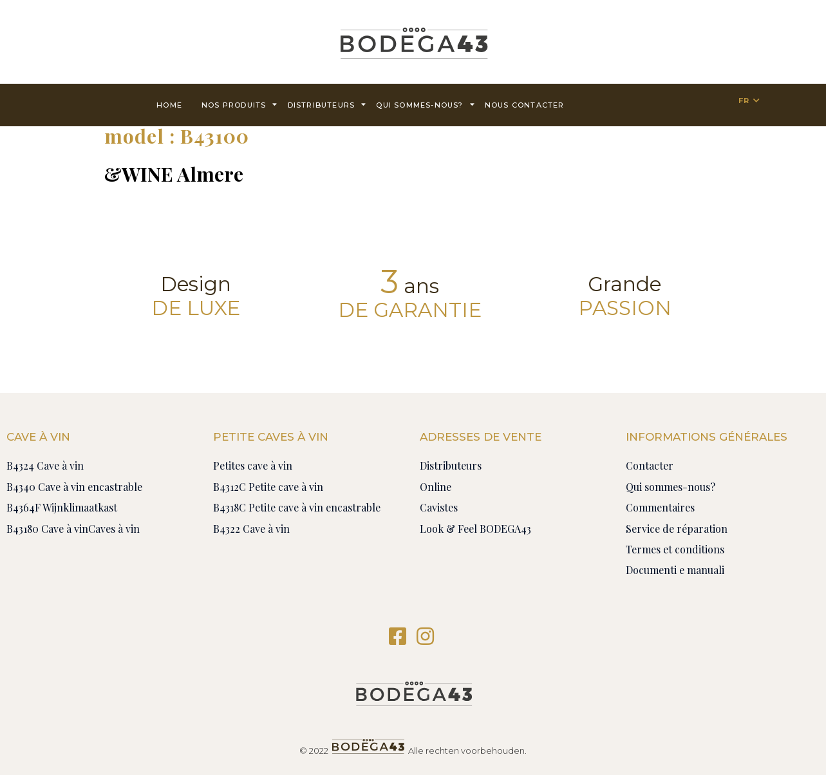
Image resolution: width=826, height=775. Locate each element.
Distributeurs (327, 104)
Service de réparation (676, 528)
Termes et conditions (675, 549)
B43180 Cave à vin (47, 528)
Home (169, 105)
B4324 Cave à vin (45, 465)
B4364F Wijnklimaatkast (61, 507)
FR (743, 100)
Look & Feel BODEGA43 (475, 528)
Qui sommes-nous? (425, 104)
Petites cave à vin (252, 465)
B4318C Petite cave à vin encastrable (296, 507)
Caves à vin (114, 528)
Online (435, 486)
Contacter (649, 465)
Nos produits (240, 104)
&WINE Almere (173, 174)
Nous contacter (525, 105)
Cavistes (439, 507)
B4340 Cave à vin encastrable (74, 486)
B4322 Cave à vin (251, 528)
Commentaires (660, 507)
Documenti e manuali (675, 570)
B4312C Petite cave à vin (268, 486)
